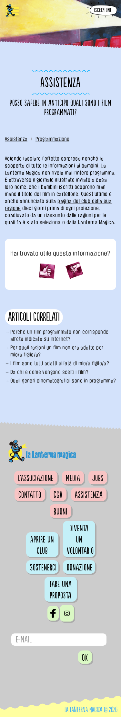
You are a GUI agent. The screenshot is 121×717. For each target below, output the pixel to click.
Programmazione (52, 139)
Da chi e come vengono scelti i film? (49, 372)
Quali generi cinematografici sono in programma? (63, 380)
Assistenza (16, 139)
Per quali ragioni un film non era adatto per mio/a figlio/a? (57, 351)
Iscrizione (103, 10)
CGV (58, 495)
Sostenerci (43, 567)
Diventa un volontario (80, 539)
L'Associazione (36, 478)
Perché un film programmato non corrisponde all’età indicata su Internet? (59, 335)
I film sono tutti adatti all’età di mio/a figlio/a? (59, 363)
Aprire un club (42, 545)
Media (73, 478)
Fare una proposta (61, 590)
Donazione (80, 567)
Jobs (97, 478)
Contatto (29, 495)
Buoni (60, 511)
